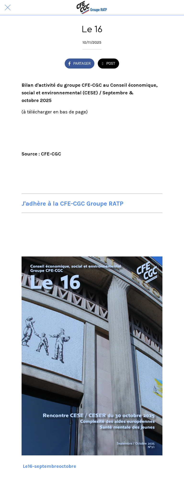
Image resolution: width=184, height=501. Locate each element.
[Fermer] (8, 8)
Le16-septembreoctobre (49, 466)
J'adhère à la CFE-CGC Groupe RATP (72, 203)
